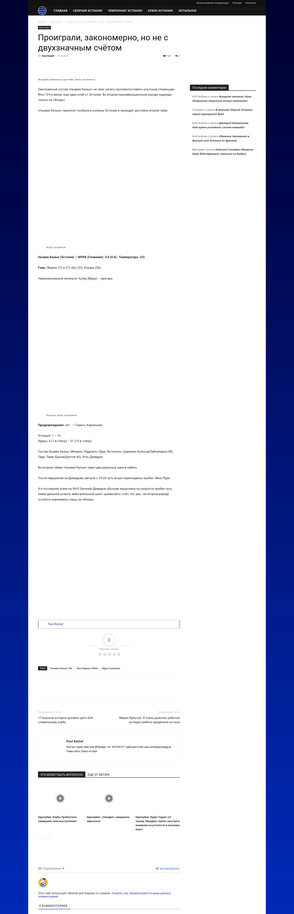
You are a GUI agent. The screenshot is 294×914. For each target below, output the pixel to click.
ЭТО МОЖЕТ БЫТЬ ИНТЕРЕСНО (61, 740)
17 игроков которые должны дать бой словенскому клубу (65, 686)
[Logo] (44, 11)
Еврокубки (56, 21)
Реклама (237, 2)
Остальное (187, 10)
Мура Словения (111, 633)
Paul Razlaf (48, 55)
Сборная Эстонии (87, 10)
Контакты (251, 2)
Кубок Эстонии (160, 10)
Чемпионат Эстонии (125, 10)
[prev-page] (40, 803)
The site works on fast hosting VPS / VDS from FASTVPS (69, 910)
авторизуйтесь (167, 834)
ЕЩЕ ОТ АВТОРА (98, 740)
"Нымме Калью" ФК (61, 633)
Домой (42, 21)
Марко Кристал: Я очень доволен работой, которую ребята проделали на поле (149, 686)
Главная (60, 10)
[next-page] (47, 803)
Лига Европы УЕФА (87, 633)
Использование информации (213, 2)
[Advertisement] (223, 51)
